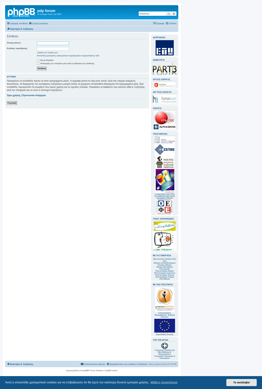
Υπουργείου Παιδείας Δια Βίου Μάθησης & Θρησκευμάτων (165, 352)
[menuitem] (38, 23)
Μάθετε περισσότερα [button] (163, 382)
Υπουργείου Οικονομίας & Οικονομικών (164, 357)
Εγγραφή (12, 103)
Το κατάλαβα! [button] (241, 382)
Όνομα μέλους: (14, 43)
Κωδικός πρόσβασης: (17, 48)
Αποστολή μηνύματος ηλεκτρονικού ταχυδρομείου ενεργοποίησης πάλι (68, 56)
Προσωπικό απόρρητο (34, 95)
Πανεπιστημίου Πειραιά (164, 277)
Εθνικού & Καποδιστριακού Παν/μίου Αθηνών (165, 264)
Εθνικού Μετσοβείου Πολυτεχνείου (164, 268)
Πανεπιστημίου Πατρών (164, 275)
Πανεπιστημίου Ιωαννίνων (164, 273)
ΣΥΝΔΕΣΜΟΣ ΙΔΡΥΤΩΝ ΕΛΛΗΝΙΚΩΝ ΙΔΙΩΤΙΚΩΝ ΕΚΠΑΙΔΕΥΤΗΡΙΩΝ (164, 196)
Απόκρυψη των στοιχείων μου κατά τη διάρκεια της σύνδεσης (65, 63)
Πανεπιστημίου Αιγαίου (164, 271)
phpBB (85, 371)
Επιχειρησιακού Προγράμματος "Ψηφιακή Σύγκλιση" (164, 302)
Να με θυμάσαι (45, 60)
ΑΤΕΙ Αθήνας (164, 279)
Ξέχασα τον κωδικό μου (47, 52)
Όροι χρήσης (14, 95)
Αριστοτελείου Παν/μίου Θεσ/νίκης (164, 260)
